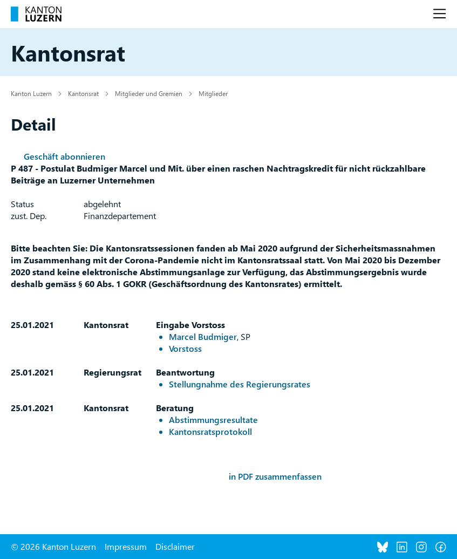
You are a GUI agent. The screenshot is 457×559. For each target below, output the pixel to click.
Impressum (126, 546)
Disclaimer (175, 546)
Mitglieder (213, 93)
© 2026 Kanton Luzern (53, 546)
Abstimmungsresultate (213, 419)
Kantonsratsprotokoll (210, 431)
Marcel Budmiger (203, 336)
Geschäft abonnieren (64, 156)
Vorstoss (185, 348)
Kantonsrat (83, 93)
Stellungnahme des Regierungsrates (239, 384)
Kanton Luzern (31, 93)
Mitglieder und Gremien (148, 93)
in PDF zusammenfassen (275, 476)
